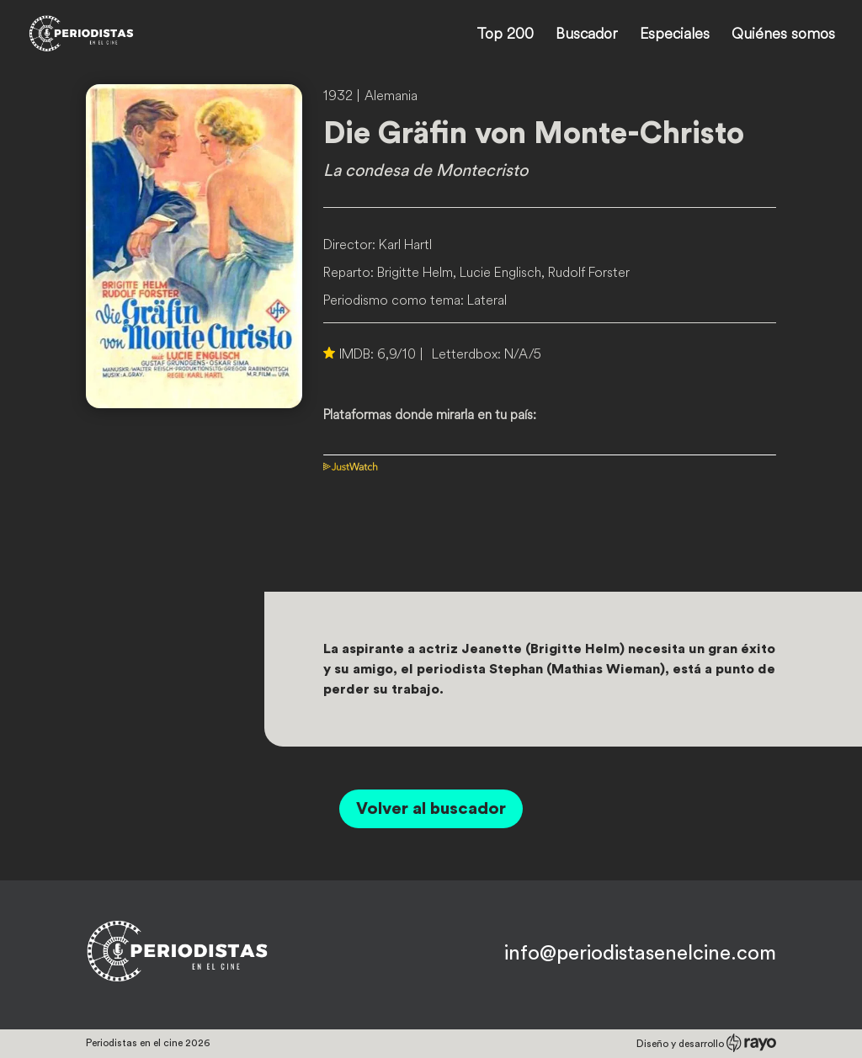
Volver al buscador (431, 808)
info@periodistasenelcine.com (640, 954)
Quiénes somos (783, 35)
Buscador (587, 35)
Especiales (675, 35)
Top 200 (505, 35)
